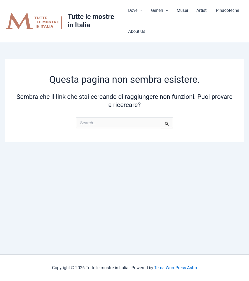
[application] (140, 10)
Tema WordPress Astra (175, 267)
